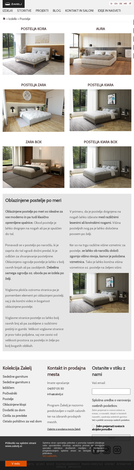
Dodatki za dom (14, 410)
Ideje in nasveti (109, 11)
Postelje (8, 399)
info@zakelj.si (55, 394)
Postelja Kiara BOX (100, 142)
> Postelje (23, 19)
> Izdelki (11, 19)
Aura (100, 29)
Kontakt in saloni (79, 11)
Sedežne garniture (15, 377)
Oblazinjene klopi (14, 405)
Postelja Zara (33, 85)
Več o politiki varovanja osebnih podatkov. (111, 420)
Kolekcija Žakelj (17, 368)
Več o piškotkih (50, 456)
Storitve (24, 11)
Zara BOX (34, 142)
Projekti (42, 11)
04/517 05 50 (55, 388)
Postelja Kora (33, 29)
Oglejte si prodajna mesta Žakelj (63, 429)
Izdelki (8, 11)
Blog (57, 11)
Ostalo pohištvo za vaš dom (22, 421)
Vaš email (98, 383)
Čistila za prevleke (15, 416)
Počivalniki (10, 393)
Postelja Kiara (100, 85)
